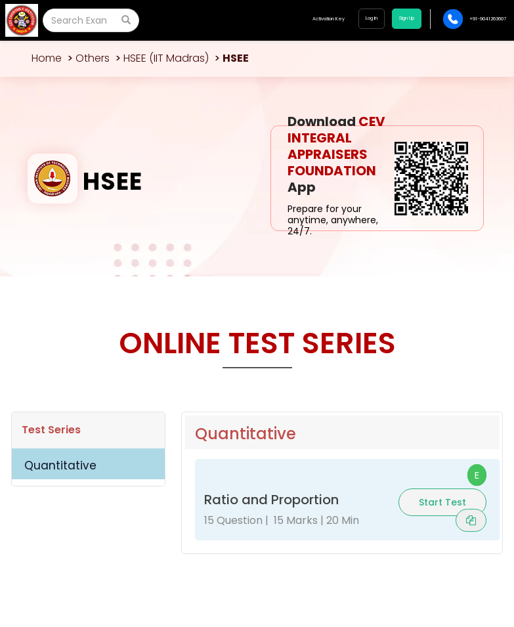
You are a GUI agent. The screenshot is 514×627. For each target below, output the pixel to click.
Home (47, 58)
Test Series (51, 429)
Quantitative (60, 465)
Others (92, 58)
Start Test (442, 502)
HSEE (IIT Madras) (166, 58)
